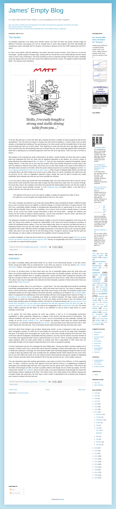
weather (97, 324)
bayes (102, 253)
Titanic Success (23, 282)
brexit (100, 263)
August (98, 422)
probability (99, 314)
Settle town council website (45, 29)
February (99, 442)
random (104, 316)
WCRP (105, 322)
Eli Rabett (97, 346)
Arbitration (14, 258)
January (99, 444)
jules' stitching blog (25, 27)
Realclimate (97, 332)
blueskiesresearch (99, 261)
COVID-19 (96, 281)
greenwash (98, 291)
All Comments (15, 493)
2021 (96, 401)
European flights (80, 293)
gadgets (104, 289)
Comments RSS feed (30, 29)
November (99, 414)
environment (103, 287)
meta (103, 300)
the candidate (28, 370)
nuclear (105, 302)
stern (106, 320)
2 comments (43, 247)
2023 (96, 396)
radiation (94, 316)
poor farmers (45, 323)
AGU (93, 253)
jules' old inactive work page (69, 25)
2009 (96, 467)
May (97, 436)
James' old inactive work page (43, 25)
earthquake (103, 283)
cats (104, 267)
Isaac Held (97, 343)
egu (93, 287)
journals (100, 298)
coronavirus (96, 279)
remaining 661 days (68, 305)
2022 (96, 398)
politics (16, 249)
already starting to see (31, 320)
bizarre (95, 257)
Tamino (96, 334)
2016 (96, 448)
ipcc (97, 293)
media (94, 300)
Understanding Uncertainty (98, 361)
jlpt (93, 298)
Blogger (61, 499)
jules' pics (97, 382)
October (99, 417)
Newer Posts (13, 389)
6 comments (42, 381)
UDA (37, 161)
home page (56, 25)
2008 (96, 469)
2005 (96, 478)
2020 (96, 404)
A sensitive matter (99, 147)
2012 (96, 459)
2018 (96, 409)
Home (48, 389)
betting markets (97, 255)
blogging (104, 257)
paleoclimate (95, 306)
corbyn (100, 277)
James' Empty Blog (36, 10)
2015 (96, 451)
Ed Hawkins (98, 341)
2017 (96, 412)
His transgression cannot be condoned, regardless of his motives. (100, 167)
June (98, 428)
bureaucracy (97, 265)
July (97, 425)
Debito (96, 374)
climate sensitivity (99, 275)
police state (102, 310)
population (104, 312)
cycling (94, 283)
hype (105, 291)
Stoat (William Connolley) (98, 349)
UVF (44, 161)
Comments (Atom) (22, 393)
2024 (96, 393)
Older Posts (81, 389)
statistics (98, 320)
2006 (96, 475)
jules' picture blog (14, 27)
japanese (101, 296)
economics (100, 285)
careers (94, 267)
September (99, 420)
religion (98, 318)
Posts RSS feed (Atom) (16, 29)
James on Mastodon (60, 29)
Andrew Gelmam (99, 366)
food (97, 289)
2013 (96, 456)
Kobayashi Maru (53, 187)
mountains (95, 302)
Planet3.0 (97, 352)
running (105, 318)
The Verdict (15, 37)
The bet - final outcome (104, 209)
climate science (96, 271)
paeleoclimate (100, 304)
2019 (96, 406)
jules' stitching (98, 385)
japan (104, 293)
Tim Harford (97, 364)
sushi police (98, 322)
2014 (96, 453)
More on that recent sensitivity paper (100, 188)
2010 (96, 464)
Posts (12, 489)
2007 (96, 472)
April (97, 439)
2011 (96, 461)
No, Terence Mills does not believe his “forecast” (99, 39)
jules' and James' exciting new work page (21, 25)
